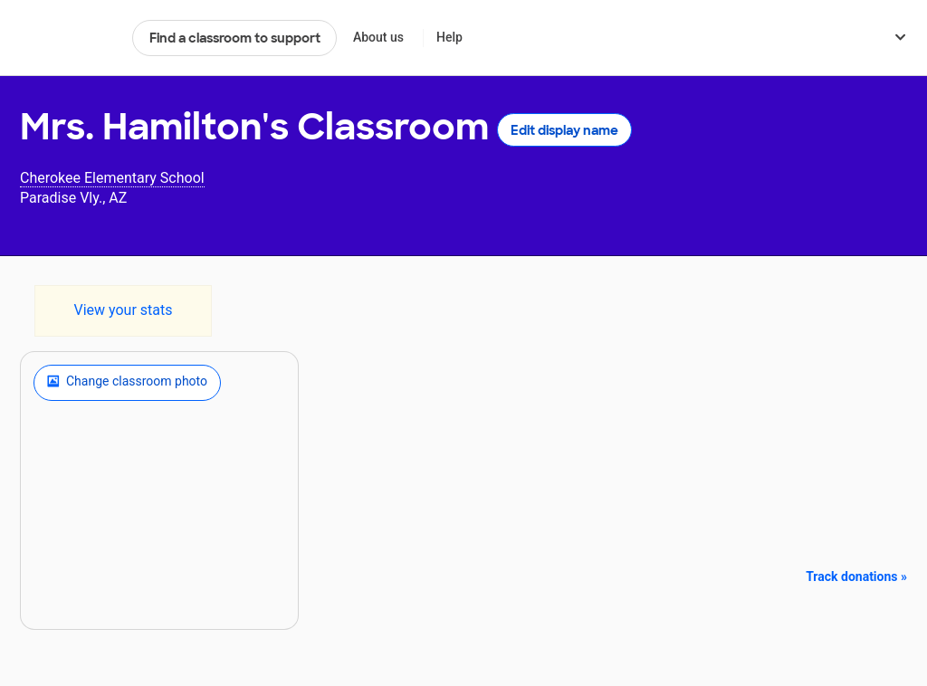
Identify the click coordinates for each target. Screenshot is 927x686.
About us (378, 37)
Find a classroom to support (234, 38)
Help (449, 37)
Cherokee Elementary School (112, 177)
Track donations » (856, 576)
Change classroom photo (127, 383)
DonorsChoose (68, 38)
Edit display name (564, 130)
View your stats (122, 310)
